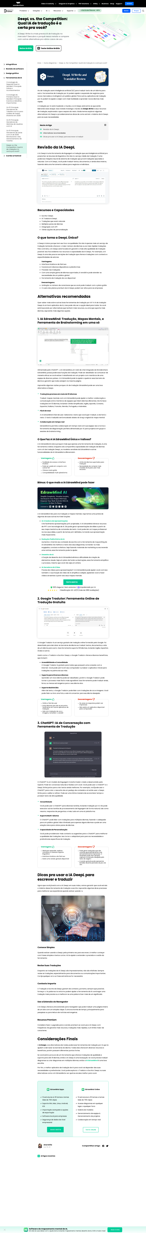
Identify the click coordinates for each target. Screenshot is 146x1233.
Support (119, 4)
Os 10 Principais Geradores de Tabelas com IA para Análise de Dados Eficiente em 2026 (14, 111)
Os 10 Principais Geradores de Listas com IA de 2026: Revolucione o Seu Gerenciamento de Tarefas (14, 136)
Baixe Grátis (26, 48)
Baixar (126, 11)
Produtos (25, 10)
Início (39, 63)
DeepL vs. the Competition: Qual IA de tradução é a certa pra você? (14, 148)
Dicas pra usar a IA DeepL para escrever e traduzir (63, 137)
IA (48, 10)
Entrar (129, 3)
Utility (96, 4)
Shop (112, 4)
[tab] (14, 64)
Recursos (59, 10)
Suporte (71, 10)
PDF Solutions (85, 4)
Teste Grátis (73, 582)
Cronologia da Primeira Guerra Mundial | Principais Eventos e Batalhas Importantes (14, 99)
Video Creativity (48, 4)
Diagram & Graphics (68, 4)
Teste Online (90, 1130)
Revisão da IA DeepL (51, 129)
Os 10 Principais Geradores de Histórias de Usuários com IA (14, 123)
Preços (136, 11)
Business (105, 4)
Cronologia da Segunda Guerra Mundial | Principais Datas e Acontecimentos (13, 86)
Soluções (38, 10)
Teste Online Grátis (48, 48)
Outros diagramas (50, 63)
